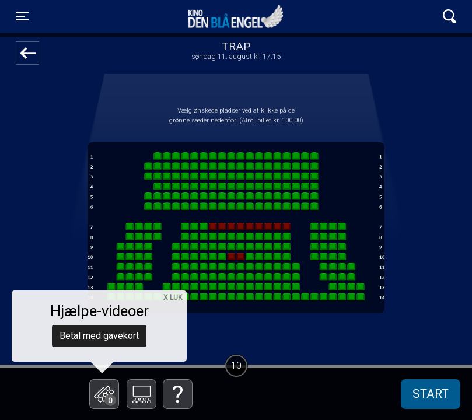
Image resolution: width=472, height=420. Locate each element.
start (430, 394)
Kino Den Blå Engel (235, 16)
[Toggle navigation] (22, 16)
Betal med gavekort (99, 335)
